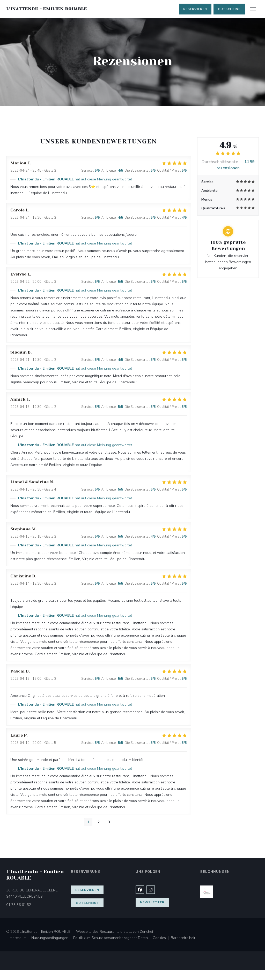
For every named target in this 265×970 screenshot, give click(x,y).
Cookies (162, 938)
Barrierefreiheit (183, 938)
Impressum (20, 938)
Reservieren (195, 9)
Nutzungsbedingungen (52, 938)
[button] (253, 9)
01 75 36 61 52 (18, 904)
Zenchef (146, 931)
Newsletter (152, 902)
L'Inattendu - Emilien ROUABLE (46, 8)
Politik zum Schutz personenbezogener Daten (113, 938)
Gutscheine (229, 9)
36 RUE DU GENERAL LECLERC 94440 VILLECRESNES (35, 893)
